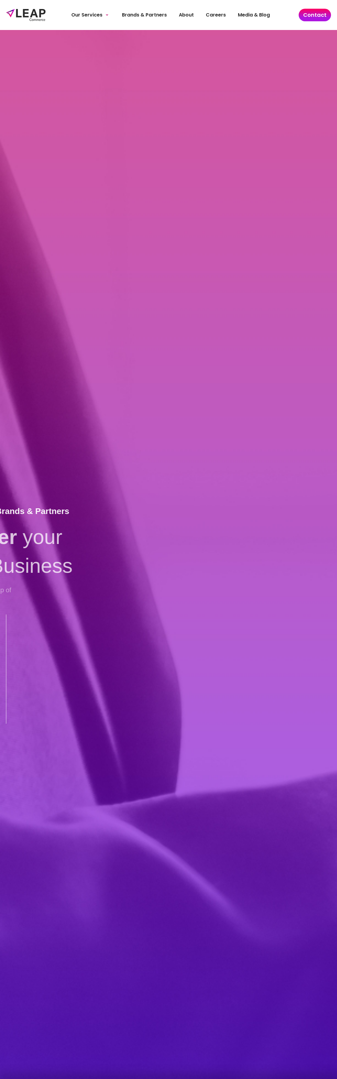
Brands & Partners (144, 14)
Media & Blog (254, 14)
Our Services (89, 14)
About (186, 14)
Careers (216, 14)
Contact (315, 15)
